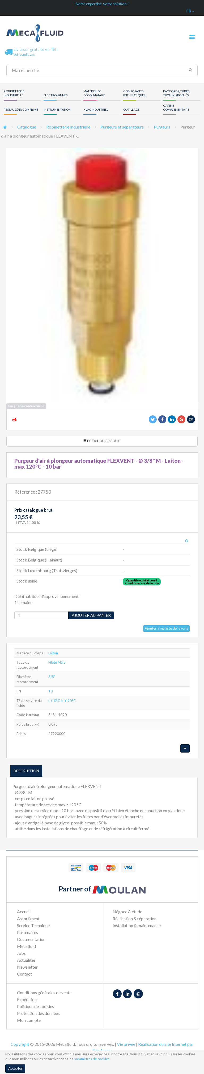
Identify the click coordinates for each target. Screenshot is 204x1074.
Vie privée (126, 1044)
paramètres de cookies (91, 1059)
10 (50, 691)
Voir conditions (24, 54)
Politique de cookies (35, 1006)
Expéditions (28, 999)
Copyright (20, 1044)
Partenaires (27, 932)
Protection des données (38, 1013)
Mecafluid (26, 946)
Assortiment (28, 918)
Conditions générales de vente (44, 992)
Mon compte (29, 1020)
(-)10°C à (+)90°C (62, 701)
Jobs (21, 953)
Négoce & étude (127, 911)
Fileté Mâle (56, 662)
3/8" (51, 677)
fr (190, 10)
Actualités (26, 960)
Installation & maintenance (137, 925)
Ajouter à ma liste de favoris (166, 628)
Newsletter (27, 966)
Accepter (15, 1068)
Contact (24, 973)
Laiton (53, 653)
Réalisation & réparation (134, 918)
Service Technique (33, 925)
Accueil (24, 911)
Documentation (31, 939)
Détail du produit (102, 441)
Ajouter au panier (91, 615)
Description (26, 771)
